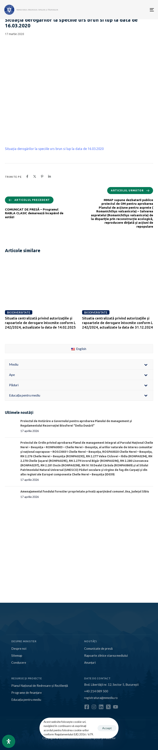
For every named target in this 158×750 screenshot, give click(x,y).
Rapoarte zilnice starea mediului (106, 655)
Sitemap (16, 655)
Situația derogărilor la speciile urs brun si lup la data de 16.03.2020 (54, 149)
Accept (107, 728)
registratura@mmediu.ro (101, 698)
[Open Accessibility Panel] (8, 741)
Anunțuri (90, 662)
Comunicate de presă (98, 648)
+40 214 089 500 (96, 691)
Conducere (18, 662)
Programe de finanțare (26, 692)
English (78, 349)
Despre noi (18, 648)
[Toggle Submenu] (146, 364)
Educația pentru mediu (26, 699)
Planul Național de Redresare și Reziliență (39, 685)
